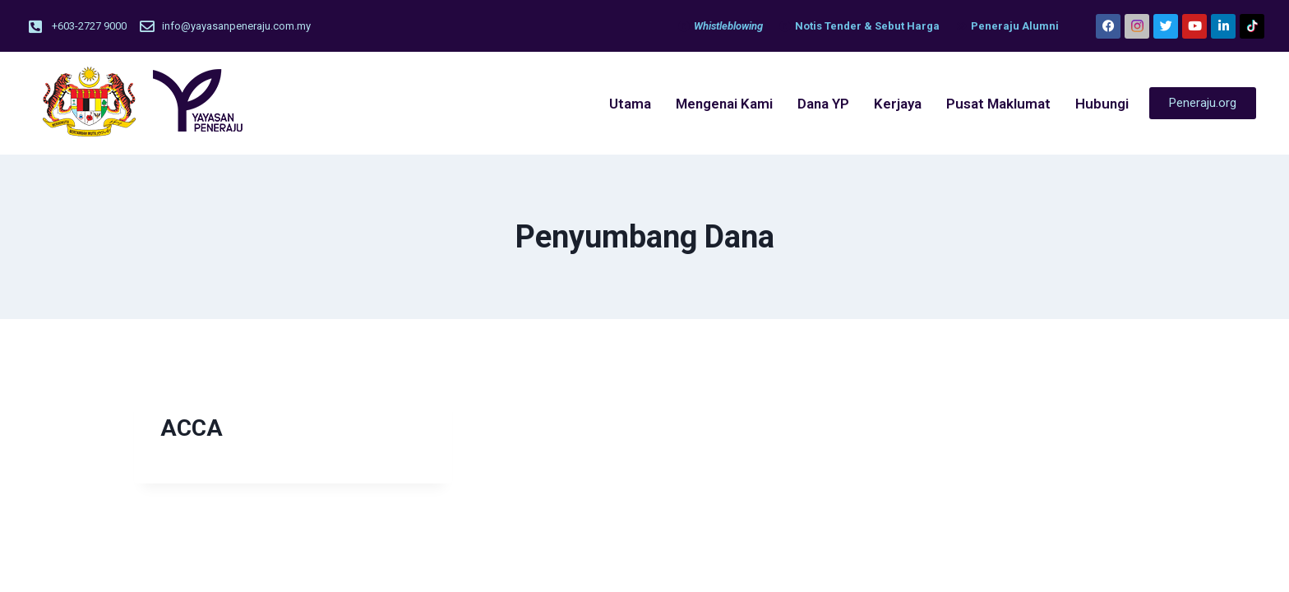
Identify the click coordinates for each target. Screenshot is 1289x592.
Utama (630, 103)
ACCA (191, 428)
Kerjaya (898, 103)
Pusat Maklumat (998, 103)
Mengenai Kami (724, 103)
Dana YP (823, 103)
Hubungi (1102, 103)
